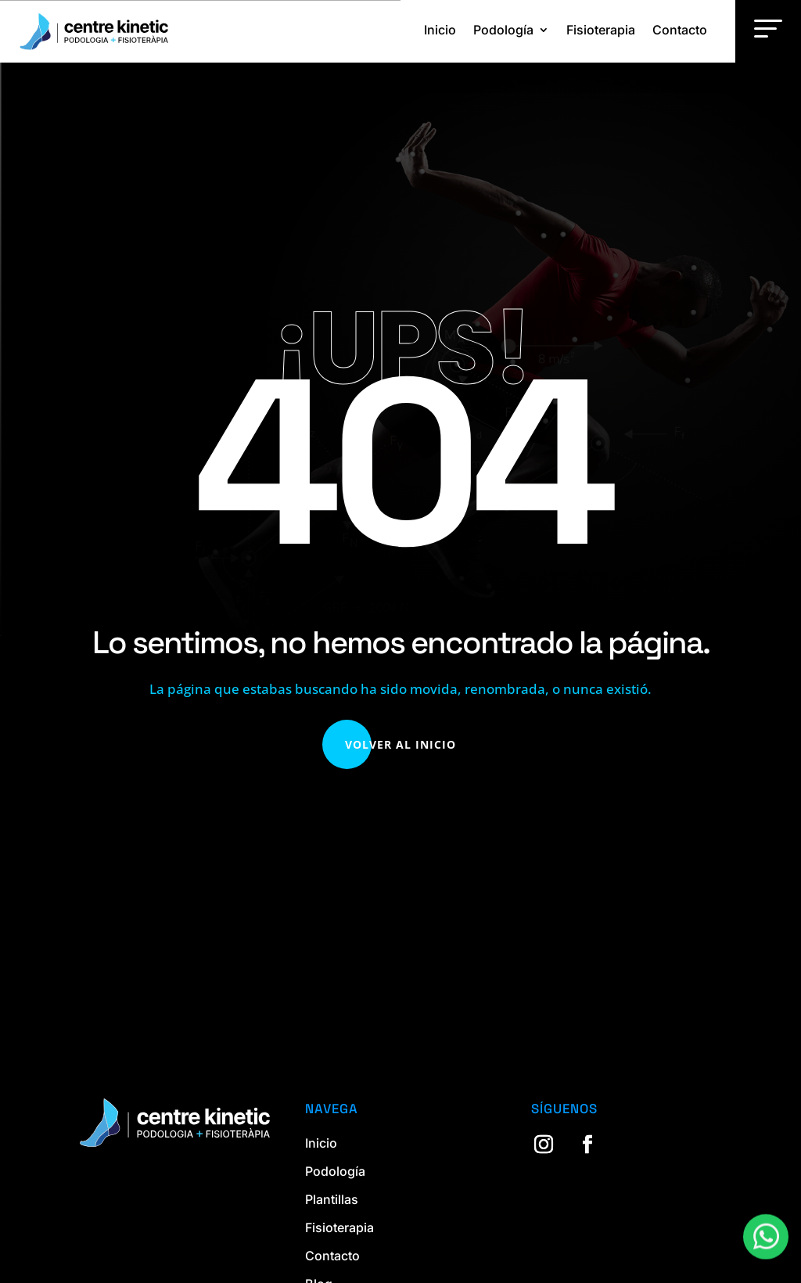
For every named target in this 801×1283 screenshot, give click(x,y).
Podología (503, 30)
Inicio (440, 30)
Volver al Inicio (400, 744)
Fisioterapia (600, 30)
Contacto (679, 30)
